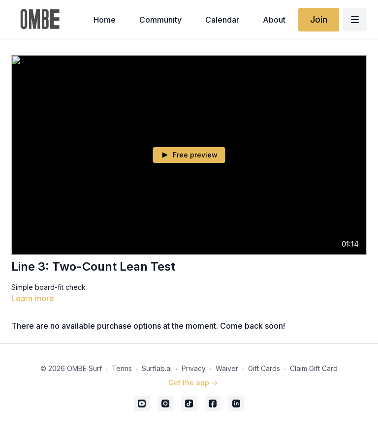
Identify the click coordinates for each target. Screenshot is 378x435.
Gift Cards (264, 368)
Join (318, 19)
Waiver (227, 368)
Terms (122, 368)
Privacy (194, 368)
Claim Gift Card (314, 368)
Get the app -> (193, 382)
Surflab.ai (157, 368)
